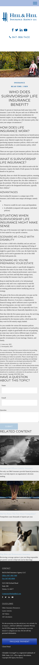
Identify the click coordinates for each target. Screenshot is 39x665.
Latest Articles (7, 611)
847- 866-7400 (19, 37)
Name (4, 385)
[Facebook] (13, 30)
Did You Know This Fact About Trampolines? (18, 514)
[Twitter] (16, 30)
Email (4, 398)
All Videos (5, 614)
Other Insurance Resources (11, 608)
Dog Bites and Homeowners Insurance (15, 554)
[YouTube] (25, 30)
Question (3, 410)
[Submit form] (9, 426)
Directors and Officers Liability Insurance (16, 468)
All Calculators (7, 617)
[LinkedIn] (21, 30)
